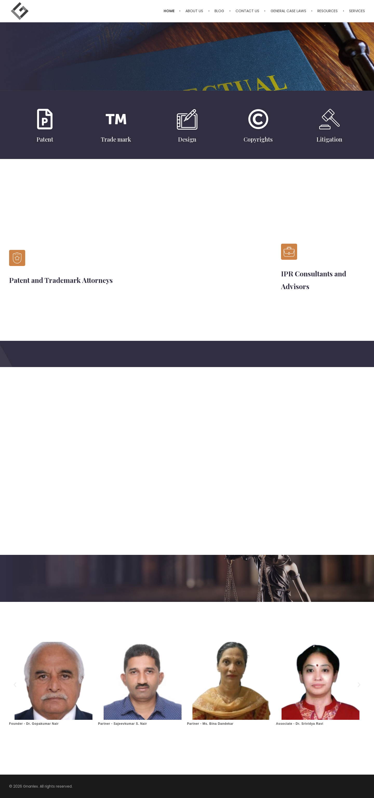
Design (187, 139)
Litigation (329, 139)
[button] (15, 684)
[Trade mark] (116, 119)
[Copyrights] (258, 119)
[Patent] (45, 119)
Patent (44, 139)
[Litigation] (329, 119)
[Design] (187, 119)
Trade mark (116, 139)
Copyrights (258, 139)
